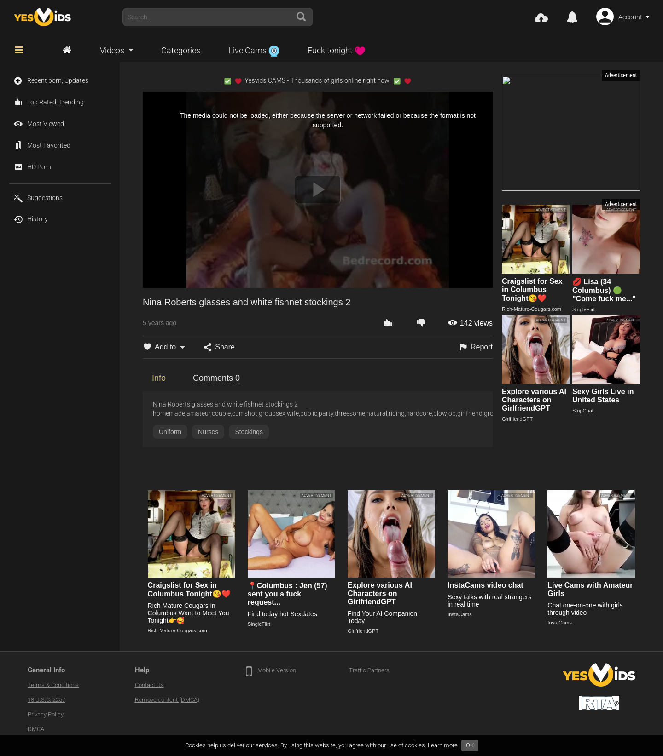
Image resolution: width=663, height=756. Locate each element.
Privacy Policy (46, 714)
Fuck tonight (337, 50)
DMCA (36, 729)
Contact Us (149, 685)
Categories (180, 50)
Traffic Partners (369, 670)
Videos (112, 50)
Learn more (443, 745)
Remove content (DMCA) (167, 699)
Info (159, 378)
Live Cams (253, 50)
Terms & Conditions (53, 685)
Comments (216, 378)
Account (630, 17)
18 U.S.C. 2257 (46, 699)
